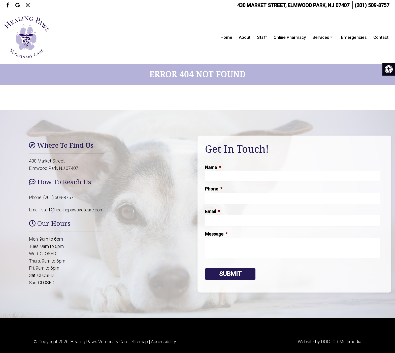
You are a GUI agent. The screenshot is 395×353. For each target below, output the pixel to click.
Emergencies (354, 37)
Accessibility (163, 341)
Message (216, 234)
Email (212, 211)
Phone (213, 188)
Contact (380, 37)
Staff (262, 37)
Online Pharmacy (290, 37)
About (244, 37)
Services (320, 37)
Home (226, 37)
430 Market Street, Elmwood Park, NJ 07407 (293, 5)
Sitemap (139, 341)
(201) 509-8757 (372, 5)
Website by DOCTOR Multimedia (329, 341)
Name (213, 167)
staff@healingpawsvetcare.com (72, 209)
